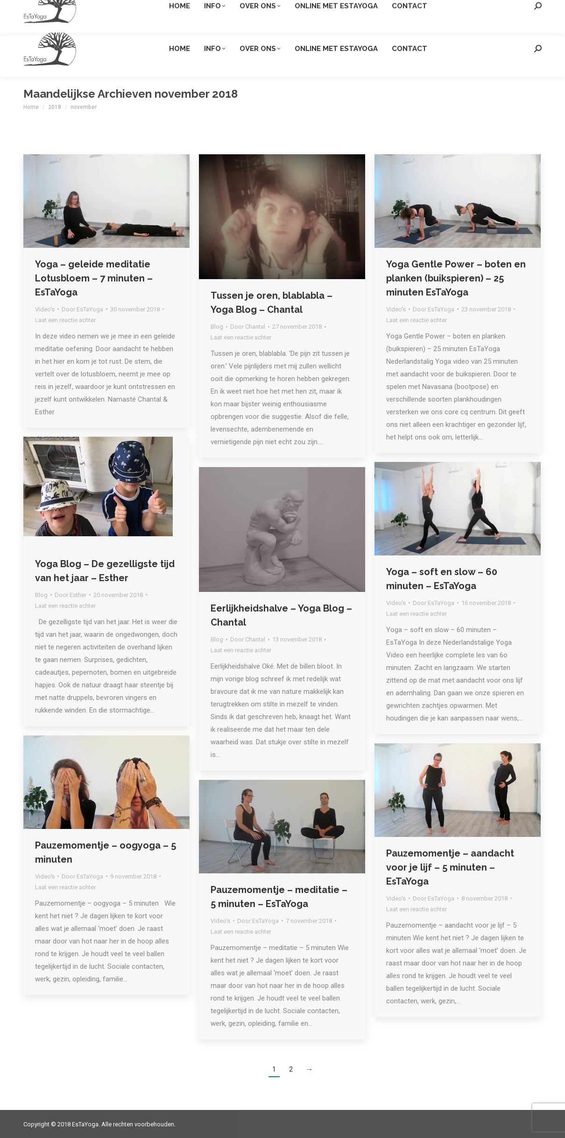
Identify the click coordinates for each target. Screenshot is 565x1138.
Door (82, 309)
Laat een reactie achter (65, 320)
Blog (217, 326)
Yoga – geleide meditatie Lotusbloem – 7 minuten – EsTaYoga (94, 278)
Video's (45, 309)
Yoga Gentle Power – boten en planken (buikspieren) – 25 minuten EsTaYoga (456, 278)
